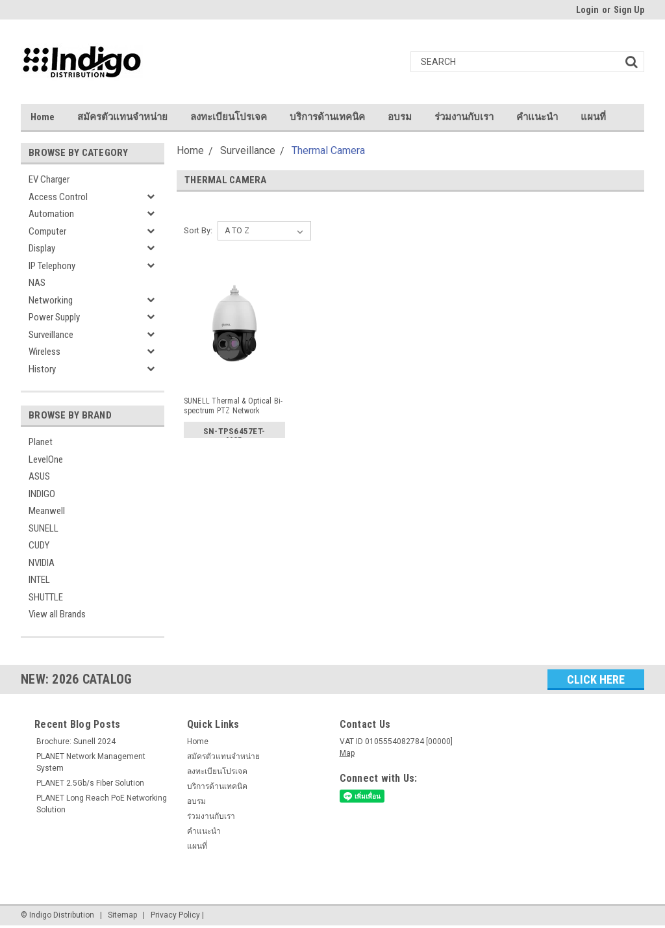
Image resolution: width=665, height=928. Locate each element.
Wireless (44, 351)
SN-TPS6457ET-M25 (234, 433)
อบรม (400, 117)
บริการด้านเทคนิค (327, 117)
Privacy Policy (175, 915)
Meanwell (47, 511)
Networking (51, 300)
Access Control (58, 197)
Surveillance (51, 335)
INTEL (39, 580)
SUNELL (43, 528)
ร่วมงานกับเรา (464, 117)
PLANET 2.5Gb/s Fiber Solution (90, 783)
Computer (47, 231)
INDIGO (42, 494)
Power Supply (54, 317)
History (42, 369)
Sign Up (629, 10)
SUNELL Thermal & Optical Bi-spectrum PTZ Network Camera (233, 406)
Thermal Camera (328, 150)
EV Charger (49, 179)
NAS (37, 283)
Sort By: (198, 230)
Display (42, 248)
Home (43, 117)
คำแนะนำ (537, 117)
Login (587, 10)
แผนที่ (593, 117)
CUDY (39, 545)
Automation (51, 214)
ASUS (39, 476)
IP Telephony (52, 266)
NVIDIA (42, 563)
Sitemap (122, 915)
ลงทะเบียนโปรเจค (228, 117)
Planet (41, 442)
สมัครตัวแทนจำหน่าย (122, 117)
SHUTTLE (46, 597)
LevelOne (46, 459)
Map (347, 753)
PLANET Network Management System (90, 762)
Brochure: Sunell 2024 (76, 741)
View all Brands (57, 614)
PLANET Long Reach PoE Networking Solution (101, 803)
